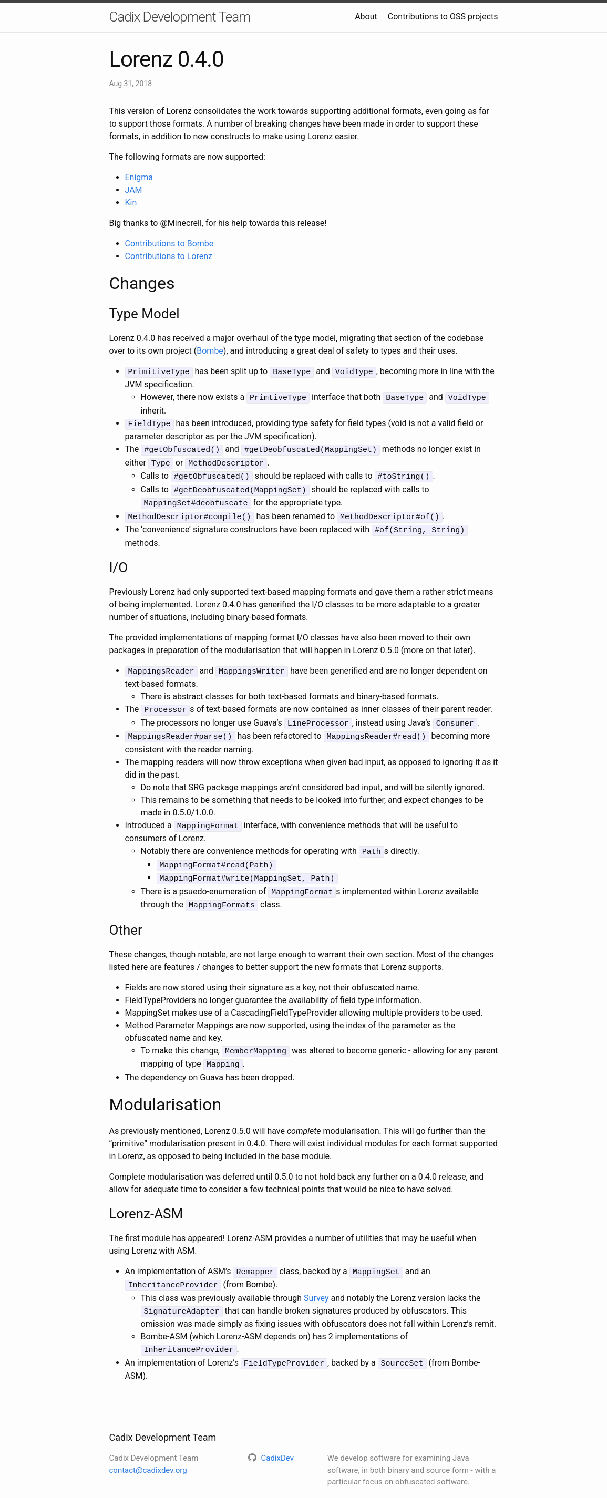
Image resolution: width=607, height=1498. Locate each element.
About (366, 17)
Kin (131, 203)
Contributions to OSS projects (443, 17)
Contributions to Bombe (169, 244)
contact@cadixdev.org (148, 1448)
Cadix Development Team (180, 17)
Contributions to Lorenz (168, 256)
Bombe (210, 351)
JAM (133, 190)
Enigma (139, 177)
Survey (316, 1279)
